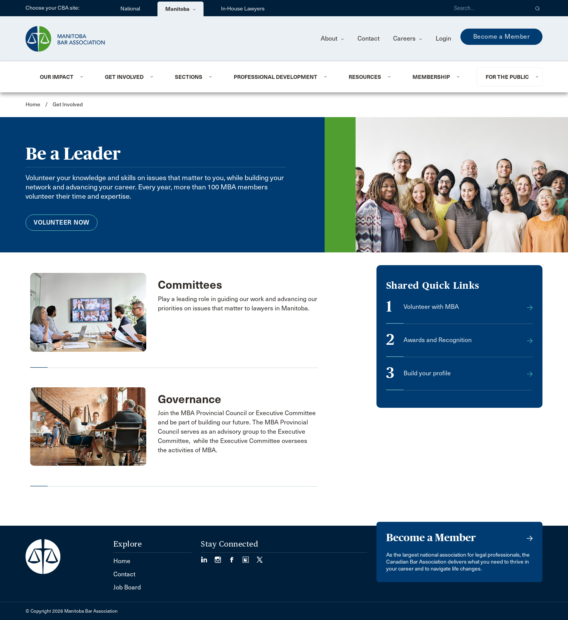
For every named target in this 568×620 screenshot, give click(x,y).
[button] (537, 8)
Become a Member (501, 36)
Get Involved (124, 76)
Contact (369, 38)
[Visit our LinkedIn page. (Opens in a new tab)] (208, 557)
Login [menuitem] (443, 38)
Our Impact (57, 76)
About (332, 38)
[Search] (488, 8)
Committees (190, 285)
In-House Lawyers (243, 8)
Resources (365, 76)
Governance (189, 399)
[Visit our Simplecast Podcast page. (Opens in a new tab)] (250, 557)
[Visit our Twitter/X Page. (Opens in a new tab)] (260, 557)
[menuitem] (63, 76)
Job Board (127, 587)
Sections (188, 76)
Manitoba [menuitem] (180, 8)
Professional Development (275, 76)
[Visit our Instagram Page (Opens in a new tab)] (222, 557)
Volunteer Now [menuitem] (61, 222)
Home (33, 104)
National (130, 8)
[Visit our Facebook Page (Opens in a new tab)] (236, 557)
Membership (431, 76)
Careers (407, 38)
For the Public (507, 76)
